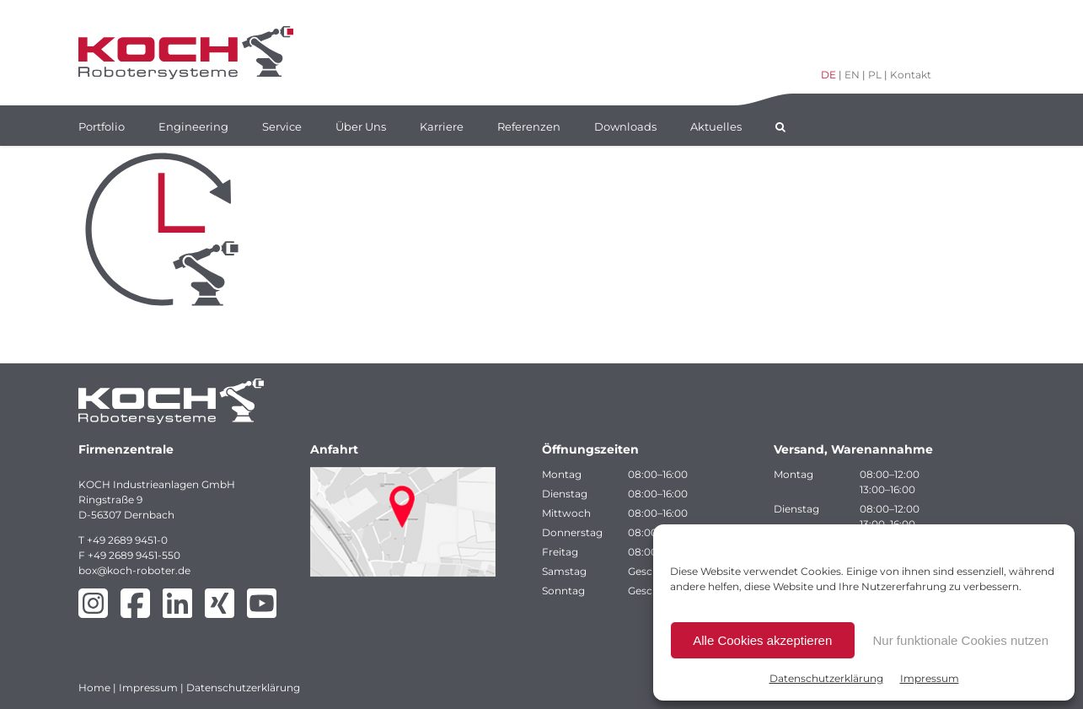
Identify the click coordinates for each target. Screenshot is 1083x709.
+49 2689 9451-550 (134, 555)
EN (852, 74)
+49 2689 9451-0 (127, 540)
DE (828, 74)
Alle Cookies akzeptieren (762, 640)
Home (94, 687)
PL (875, 74)
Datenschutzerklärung (826, 678)
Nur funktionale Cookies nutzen (960, 640)
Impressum (929, 678)
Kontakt (910, 74)
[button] (780, 125)
